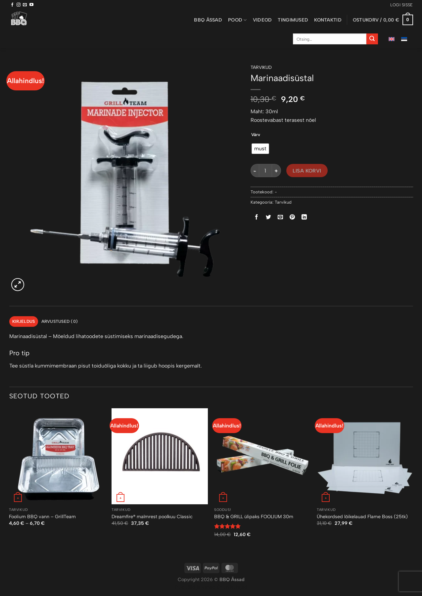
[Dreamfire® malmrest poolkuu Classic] (160, 456)
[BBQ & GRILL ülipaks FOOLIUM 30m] (262, 456)
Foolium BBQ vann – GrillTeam (42, 517)
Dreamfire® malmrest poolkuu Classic (152, 517)
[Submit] (372, 39)
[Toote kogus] (265, 170)
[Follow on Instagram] (19, 5)
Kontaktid (328, 20)
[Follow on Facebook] (12, 5)
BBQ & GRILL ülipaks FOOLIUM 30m (253, 517)
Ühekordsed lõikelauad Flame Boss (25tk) (362, 517)
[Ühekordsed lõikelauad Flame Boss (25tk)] (365, 456)
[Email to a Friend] (280, 217)
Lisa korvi (307, 171)
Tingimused (293, 20)
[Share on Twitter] (268, 217)
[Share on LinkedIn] (304, 217)
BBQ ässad (208, 20)
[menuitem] (391, 39)
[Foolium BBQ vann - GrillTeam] (57, 456)
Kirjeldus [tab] (23, 321)
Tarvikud (261, 67)
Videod (262, 20)
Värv (255, 134)
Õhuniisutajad (231, 587)
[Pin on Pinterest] (292, 217)
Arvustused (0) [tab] (59, 321)
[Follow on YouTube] (31, 5)
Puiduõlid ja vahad (195, 587)
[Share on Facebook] (256, 217)
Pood (237, 20)
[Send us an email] (25, 5)
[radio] (260, 149)
